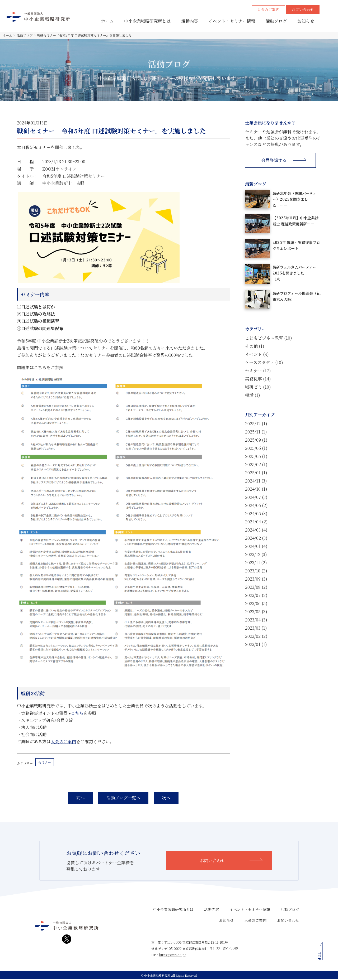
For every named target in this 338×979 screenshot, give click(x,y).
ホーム (107, 21)
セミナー (44, 762)
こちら (77, 713)
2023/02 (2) (256, 636)
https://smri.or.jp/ (172, 955)
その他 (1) (254, 346)
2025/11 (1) (256, 432)
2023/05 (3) (256, 612)
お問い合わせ (303, 9)
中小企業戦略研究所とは (147, 21)
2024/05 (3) (256, 513)
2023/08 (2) (256, 587)
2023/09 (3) (256, 579)
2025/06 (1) (256, 448)
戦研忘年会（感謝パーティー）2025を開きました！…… (295, 199)
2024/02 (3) (256, 538)
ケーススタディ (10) (264, 362)
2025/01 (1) (256, 473)
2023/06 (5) (256, 603)
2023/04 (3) (256, 620)
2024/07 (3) (256, 497)
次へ (166, 798)
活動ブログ (276, 21)
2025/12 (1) (256, 424)
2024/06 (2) (256, 505)
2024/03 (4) (256, 530)
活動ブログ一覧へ (123, 798)
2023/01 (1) (256, 644)
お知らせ (305, 21)
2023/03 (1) (256, 628)
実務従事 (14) (258, 379)
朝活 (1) (252, 395)
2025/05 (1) (256, 456)
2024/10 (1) (256, 489)
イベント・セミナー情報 (232, 21)
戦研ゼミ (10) (258, 387)
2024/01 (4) (256, 546)
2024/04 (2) (256, 522)
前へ (80, 798)
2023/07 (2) (256, 595)
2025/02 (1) (256, 464)
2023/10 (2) (256, 571)
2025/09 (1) (256, 440)
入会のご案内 (268, 9)
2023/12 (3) (256, 554)
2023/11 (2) (256, 563)
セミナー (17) (258, 371)
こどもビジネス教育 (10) (268, 338)
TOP (319, 956)
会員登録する (274, 160)
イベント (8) (257, 354)
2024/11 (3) (256, 481)
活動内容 (189, 21)
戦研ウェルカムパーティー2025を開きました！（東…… (294, 273)
